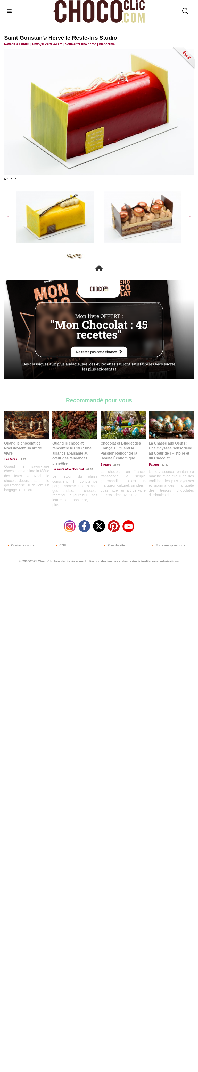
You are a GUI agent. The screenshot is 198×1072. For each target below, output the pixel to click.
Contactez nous (20, 545)
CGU (60, 545)
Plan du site (113, 545)
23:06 (115, 464)
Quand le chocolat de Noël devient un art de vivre (23, 448)
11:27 (21, 459)
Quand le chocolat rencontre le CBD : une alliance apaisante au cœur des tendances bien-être (72, 453)
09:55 (88, 469)
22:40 (163, 464)
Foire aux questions (167, 545)
